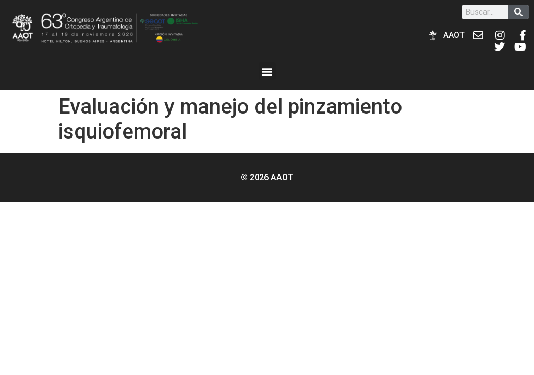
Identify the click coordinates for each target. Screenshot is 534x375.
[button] (267, 71)
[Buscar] (518, 12)
